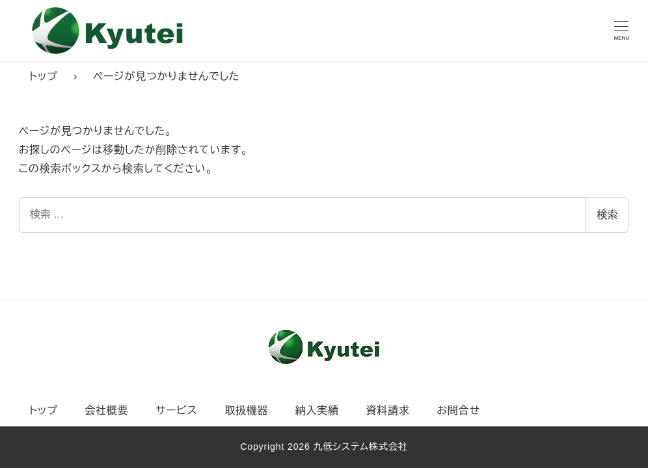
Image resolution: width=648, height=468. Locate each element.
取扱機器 (246, 410)
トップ (43, 410)
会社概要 (106, 410)
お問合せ (458, 410)
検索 (607, 214)
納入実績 (317, 410)
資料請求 (388, 410)
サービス (176, 410)
